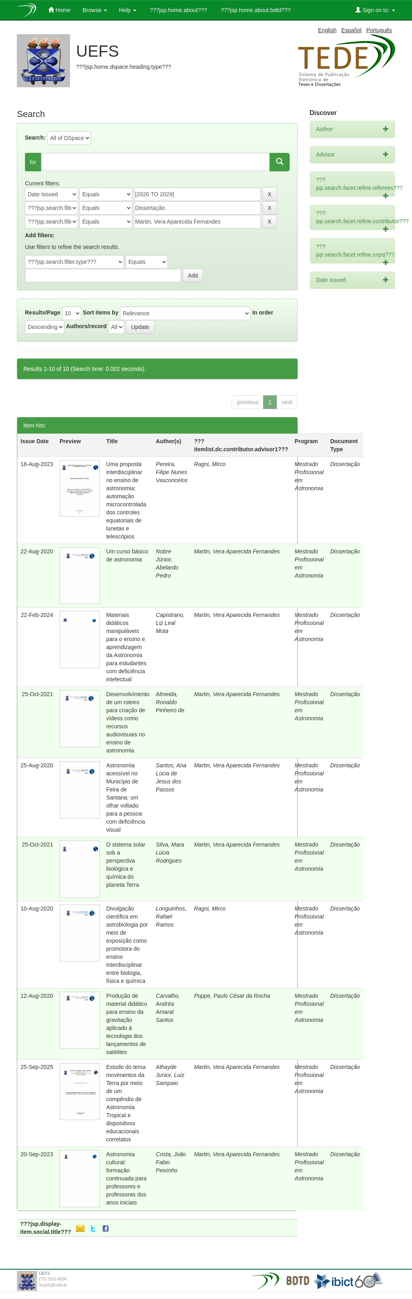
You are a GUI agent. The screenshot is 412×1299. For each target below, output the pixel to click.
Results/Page (42, 312)
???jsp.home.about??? (177, 10)
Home (59, 9)
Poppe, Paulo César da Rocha (232, 996)
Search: (35, 137)
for (33, 162)
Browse (94, 10)
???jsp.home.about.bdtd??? (254, 10)
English (327, 30)
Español (351, 30)
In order (262, 312)
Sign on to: (375, 9)
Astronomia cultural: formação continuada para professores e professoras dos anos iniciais (126, 1178)
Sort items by (101, 312)
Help (127, 10)
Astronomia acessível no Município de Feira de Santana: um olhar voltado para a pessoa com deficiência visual (125, 797)
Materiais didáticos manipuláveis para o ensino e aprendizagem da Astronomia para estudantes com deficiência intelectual (126, 647)
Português (379, 30)
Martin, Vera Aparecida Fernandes (237, 551)
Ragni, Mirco (210, 464)
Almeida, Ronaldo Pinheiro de (170, 702)
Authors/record (86, 326)
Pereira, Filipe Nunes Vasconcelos (171, 472)
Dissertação (345, 464)
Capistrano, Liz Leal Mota (170, 623)
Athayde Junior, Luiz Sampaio (170, 1075)
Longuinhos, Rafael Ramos (171, 916)
